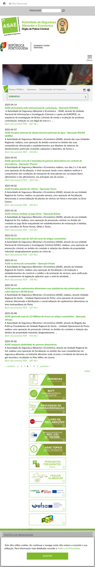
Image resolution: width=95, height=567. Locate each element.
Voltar (87, 371)
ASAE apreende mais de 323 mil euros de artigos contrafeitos (35, 239)
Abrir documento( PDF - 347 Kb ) (21, 255)
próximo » (45, 366)
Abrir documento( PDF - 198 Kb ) (21, 280)
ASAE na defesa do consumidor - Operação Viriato (30, 264)
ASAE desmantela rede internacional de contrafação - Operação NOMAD (41, 108)
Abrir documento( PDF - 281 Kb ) (21, 361)
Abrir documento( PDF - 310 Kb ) (21, 230)
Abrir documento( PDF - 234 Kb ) (21, 152)
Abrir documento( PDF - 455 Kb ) (21, 336)
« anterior (10, 366)
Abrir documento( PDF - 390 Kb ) (21, 205)
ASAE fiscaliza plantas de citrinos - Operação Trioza (30, 189)
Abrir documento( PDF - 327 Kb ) (21, 308)
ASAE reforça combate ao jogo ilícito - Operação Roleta (32, 214)
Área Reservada (18, 3)
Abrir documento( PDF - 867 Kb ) (21, 124)
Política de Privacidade (18, 535)
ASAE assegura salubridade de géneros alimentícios (31, 345)
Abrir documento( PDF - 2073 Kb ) (22, 180)
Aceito (47, 556)
